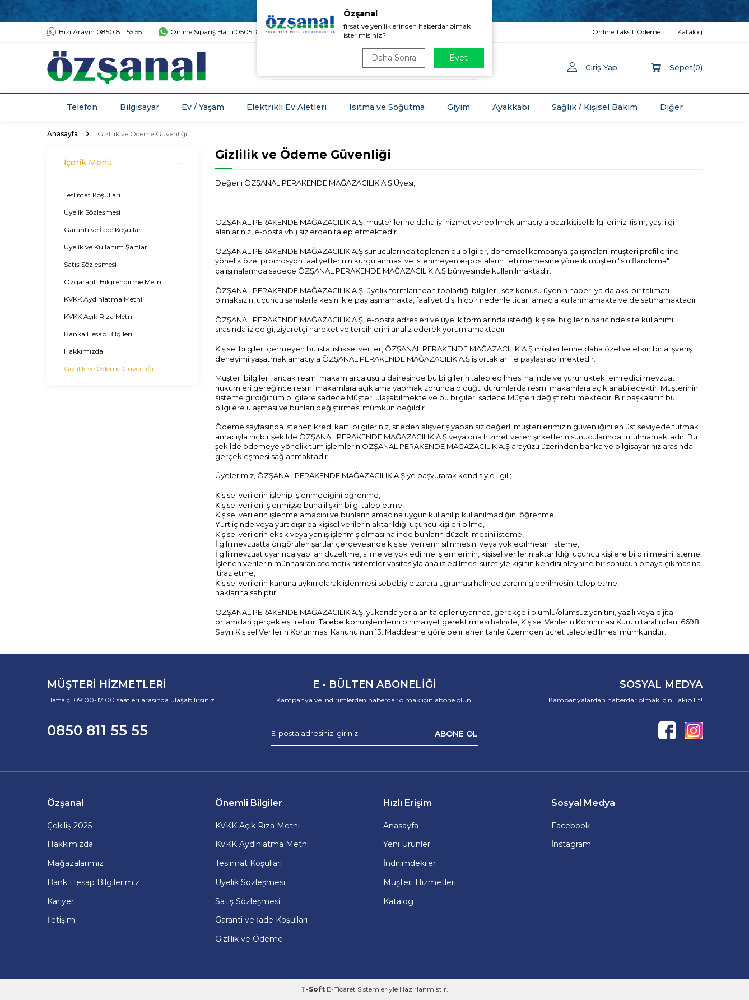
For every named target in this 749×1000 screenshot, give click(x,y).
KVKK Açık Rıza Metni (99, 316)
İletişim (61, 920)
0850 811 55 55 (97, 730)
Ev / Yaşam (203, 107)
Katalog (398, 901)
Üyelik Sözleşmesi (92, 212)
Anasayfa (62, 133)
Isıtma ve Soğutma (387, 107)
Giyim (458, 107)
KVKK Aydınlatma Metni (103, 299)
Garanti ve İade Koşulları (103, 229)
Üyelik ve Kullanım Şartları (106, 247)
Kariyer (60, 901)
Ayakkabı (510, 107)
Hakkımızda (83, 351)
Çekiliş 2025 (69, 826)
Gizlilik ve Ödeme (249, 939)
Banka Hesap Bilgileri (98, 334)
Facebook (570, 826)
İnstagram (571, 844)
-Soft (314, 989)
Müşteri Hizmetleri (419, 882)
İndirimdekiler (409, 863)
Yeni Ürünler (406, 844)
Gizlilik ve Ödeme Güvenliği (108, 368)
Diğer (671, 107)
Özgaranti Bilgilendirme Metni (113, 281)
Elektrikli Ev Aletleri (286, 107)
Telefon (82, 107)
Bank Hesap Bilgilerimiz (93, 882)
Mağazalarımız (75, 863)
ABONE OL (456, 733)
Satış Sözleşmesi (90, 264)
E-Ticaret (341, 989)
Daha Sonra (393, 58)
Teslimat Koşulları (92, 195)
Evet (458, 58)
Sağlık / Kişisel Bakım (595, 107)
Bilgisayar (139, 107)
